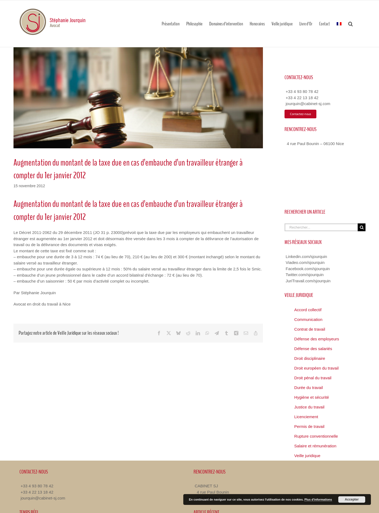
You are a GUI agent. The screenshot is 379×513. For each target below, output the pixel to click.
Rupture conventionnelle (316, 436)
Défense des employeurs (316, 339)
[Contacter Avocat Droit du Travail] (300, 114)
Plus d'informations (318, 499)
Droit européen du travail (316, 368)
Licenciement (306, 416)
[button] (350, 23)
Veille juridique (307, 455)
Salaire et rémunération (315, 446)
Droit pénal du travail (312, 377)
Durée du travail (308, 387)
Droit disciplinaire (309, 358)
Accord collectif (308, 309)
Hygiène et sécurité (311, 397)
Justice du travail (309, 407)
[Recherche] (362, 227)
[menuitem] (339, 23)
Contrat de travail (309, 329)
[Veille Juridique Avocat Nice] (138, 97)
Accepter (351, 499)
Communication (308, 319)
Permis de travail (309, 426)
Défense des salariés (313, 348)
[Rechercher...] (321, 227)
